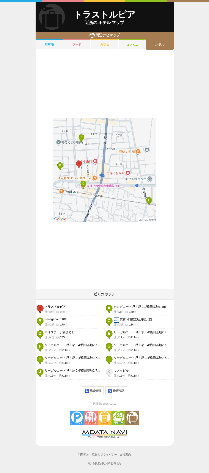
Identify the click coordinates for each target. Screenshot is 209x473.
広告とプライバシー (104, 454)
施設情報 (93, 391)
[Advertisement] (105, 84)
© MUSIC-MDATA (104, 463)
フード (76, 44)
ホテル (159, 44)
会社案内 (125, 454)
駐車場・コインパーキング (77, 418)
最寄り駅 (116, 391)
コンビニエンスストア (118, 418)
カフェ (104, 44)
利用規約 (83, 454)
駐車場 (49, 44)
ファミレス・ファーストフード (91, 418)
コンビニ (132, 44)
